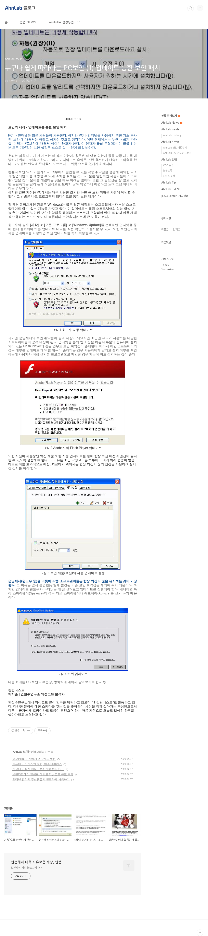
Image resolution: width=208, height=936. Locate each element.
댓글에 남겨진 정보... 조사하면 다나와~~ (38, 769)
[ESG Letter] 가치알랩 (174, 196)
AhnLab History (172, 135)
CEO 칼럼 (168, 165)
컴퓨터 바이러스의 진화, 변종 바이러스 (37, 764)
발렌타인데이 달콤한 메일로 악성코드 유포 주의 (42, 774)
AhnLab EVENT (171, 189)
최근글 (165, 229)
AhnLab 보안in (21, 751)
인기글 (176, 229)
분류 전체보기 (170, 115)
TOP (200, 932)
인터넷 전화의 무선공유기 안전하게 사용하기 (41, 779)
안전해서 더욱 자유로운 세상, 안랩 (36, 862)
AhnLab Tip (168, 182)
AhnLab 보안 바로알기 (175, 147)
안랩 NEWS (28, 22)
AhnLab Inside (170, 129)
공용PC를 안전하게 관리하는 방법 (34, 759)
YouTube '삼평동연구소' (64, 22)
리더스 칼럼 (169, 175)
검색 (190, 8)
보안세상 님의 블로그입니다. (26, 867)
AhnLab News (171, 122)
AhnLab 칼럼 (169, 159)
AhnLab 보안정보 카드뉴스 (177, 152)
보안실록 (167, 170)
